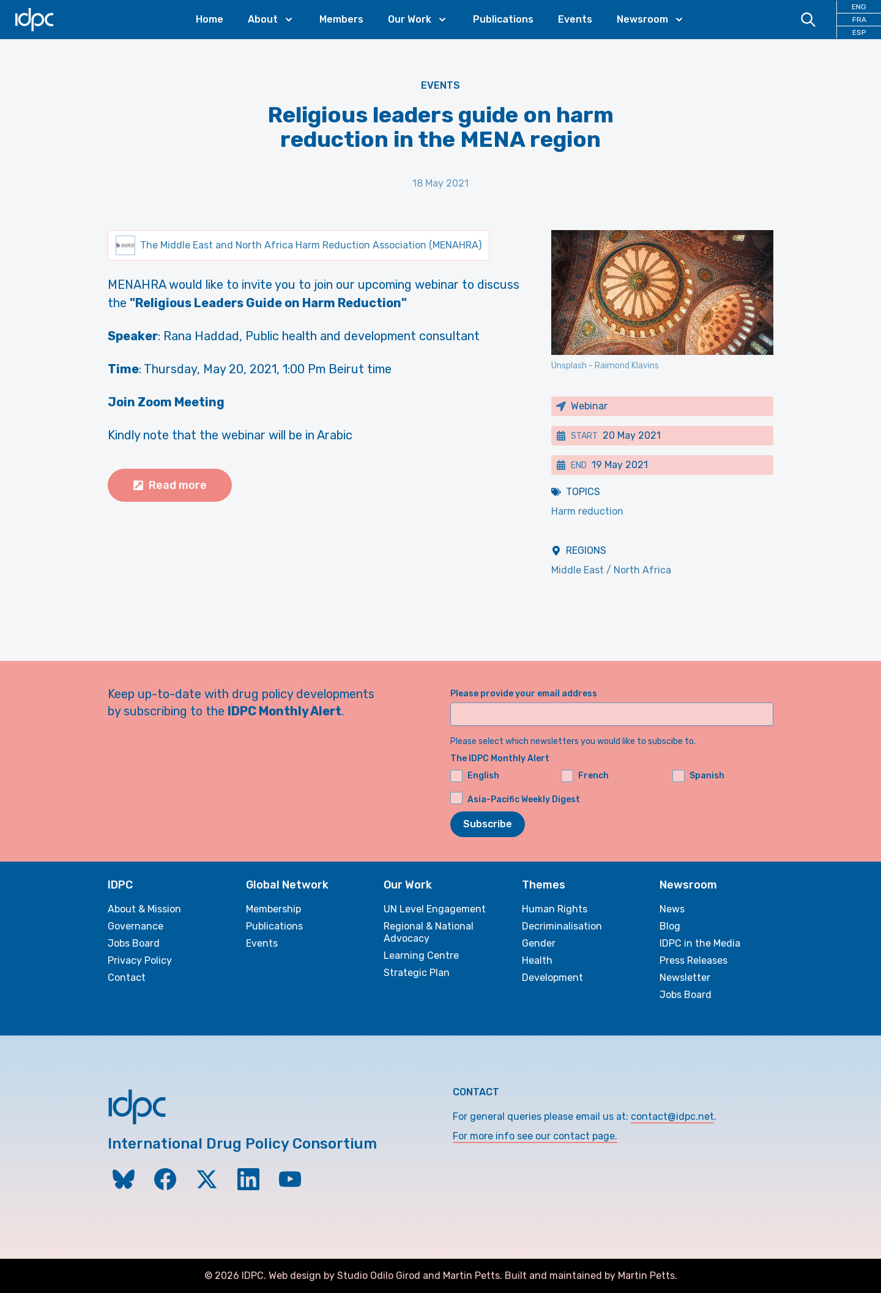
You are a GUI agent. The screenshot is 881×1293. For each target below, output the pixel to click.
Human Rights (554, 909)
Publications (503, 19)
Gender (539, 943)
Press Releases (693, 960)
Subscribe (487, 824)
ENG (859, 6)
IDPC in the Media (700, 943)
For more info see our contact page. (535, 1136)
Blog (670, 926)
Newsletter (685, 977)
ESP (859, 32)
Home (209, 19)
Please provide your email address (523, 693)
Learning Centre (421, 955)
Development (552, 977)
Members (341, 19)
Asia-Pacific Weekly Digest (523, 799)
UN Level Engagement (435, 909)
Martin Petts (471, 1275)
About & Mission (144, 909)
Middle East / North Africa (611, 570)
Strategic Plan (417, 972)
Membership (273, 909)
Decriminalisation (562, 926)
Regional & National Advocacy (429, 932)
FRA (859, 19)
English (474, 776)
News (672, 909)
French (585, 776)
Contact (127, 977)
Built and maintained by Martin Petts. (591, 1275)
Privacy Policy (140, 960)
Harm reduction (587, 511)
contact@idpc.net (672, 1116)
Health (537, 960)
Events (575, 19)
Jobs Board (134, 943)
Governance (135, 926)
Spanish (698, 776)
